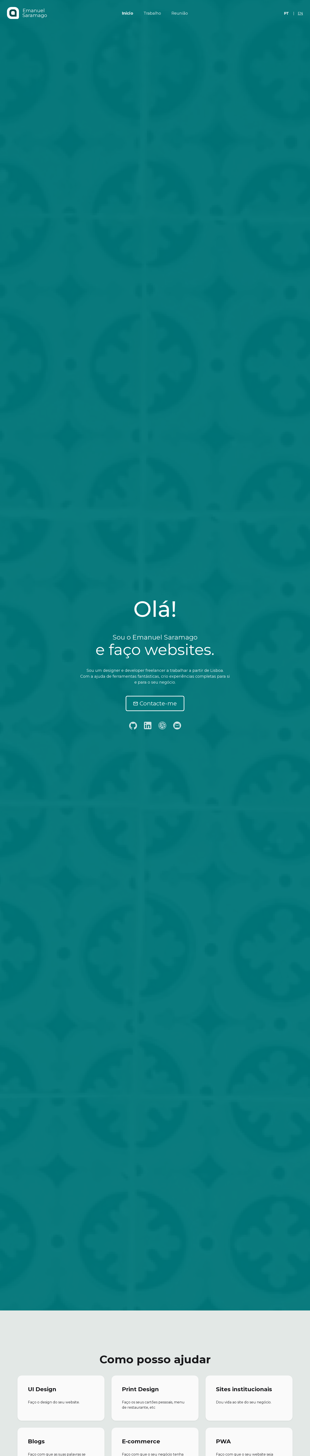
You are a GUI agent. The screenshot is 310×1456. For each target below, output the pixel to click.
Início (127, 13)
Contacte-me (155, 703)
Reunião (179, 13)
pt (286, 13)
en (300, 13)
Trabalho (152, 13)
